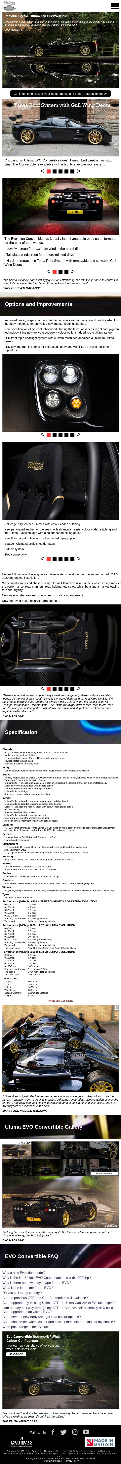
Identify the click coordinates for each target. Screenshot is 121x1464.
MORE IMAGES (104, 1173)
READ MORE (16, 1354)
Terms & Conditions (52, 1461)
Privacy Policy (72, 1461)
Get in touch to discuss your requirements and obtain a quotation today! (60, 93)
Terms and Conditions (60, 1000)
